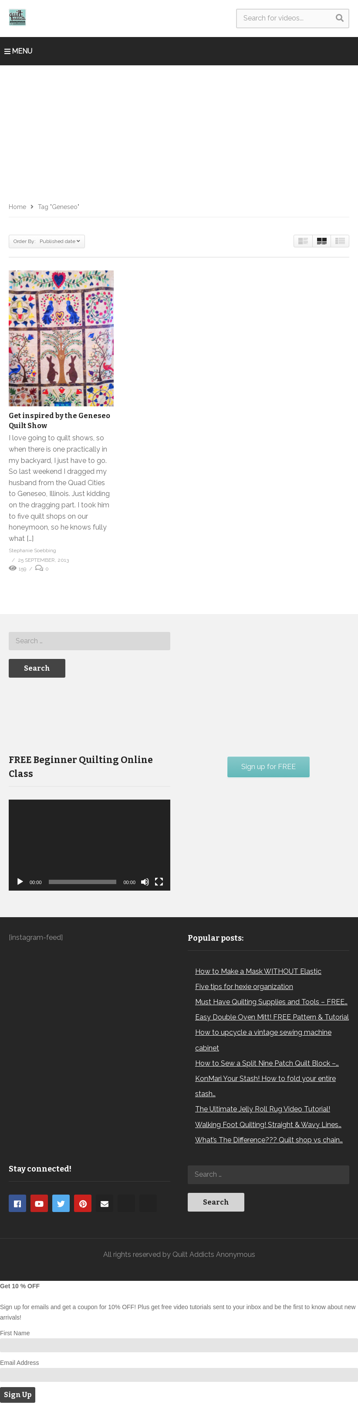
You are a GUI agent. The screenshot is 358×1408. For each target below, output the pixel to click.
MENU (18, 51)
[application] (89, 845)
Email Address (19, 1362)
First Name (15, 1333)
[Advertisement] (179, 131)
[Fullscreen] (159, 882)
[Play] (20, 882)
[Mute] (145, 882)
